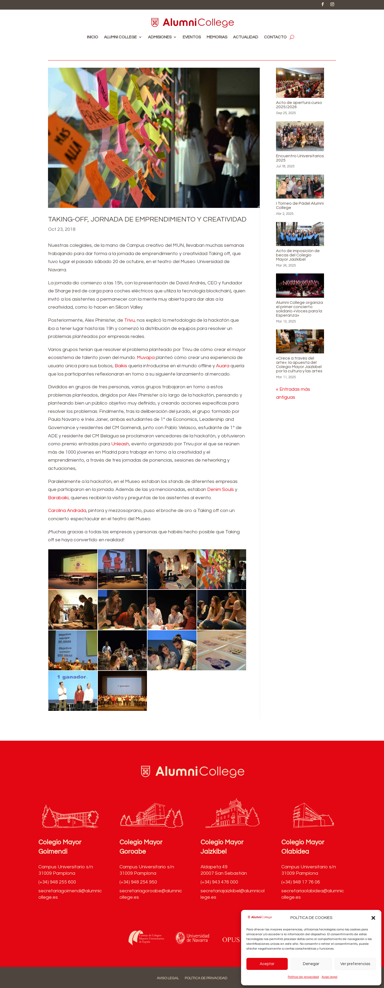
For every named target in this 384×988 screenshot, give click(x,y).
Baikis (121, 365)
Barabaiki (58, 497)
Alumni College (120, 37)
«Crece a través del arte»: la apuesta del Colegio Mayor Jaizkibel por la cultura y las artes (299, 364)
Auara (222, 365)
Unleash (120, 443)
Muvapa (146, 357)
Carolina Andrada (67, 510)
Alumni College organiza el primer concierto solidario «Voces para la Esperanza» (299, 308)
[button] (373, 918)
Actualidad (245, 37)
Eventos (192, 37)
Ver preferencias (355, 964)
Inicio (92, 37)
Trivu (129, 320)
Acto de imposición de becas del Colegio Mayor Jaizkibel (298, 255)
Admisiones (159, 37)
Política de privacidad (303, 977)
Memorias (217, 37)
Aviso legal (329, 977)
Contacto (275, 37)
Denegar (311, 964)
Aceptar (267, 964)
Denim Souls (220, 489)
